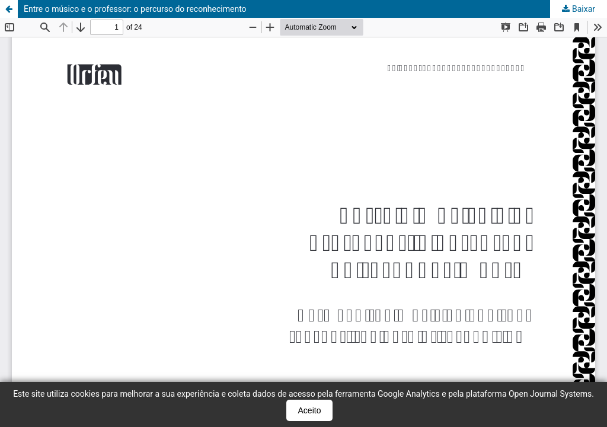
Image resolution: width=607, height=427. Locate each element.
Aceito (309, 410)
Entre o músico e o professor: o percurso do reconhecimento (135, 9)
